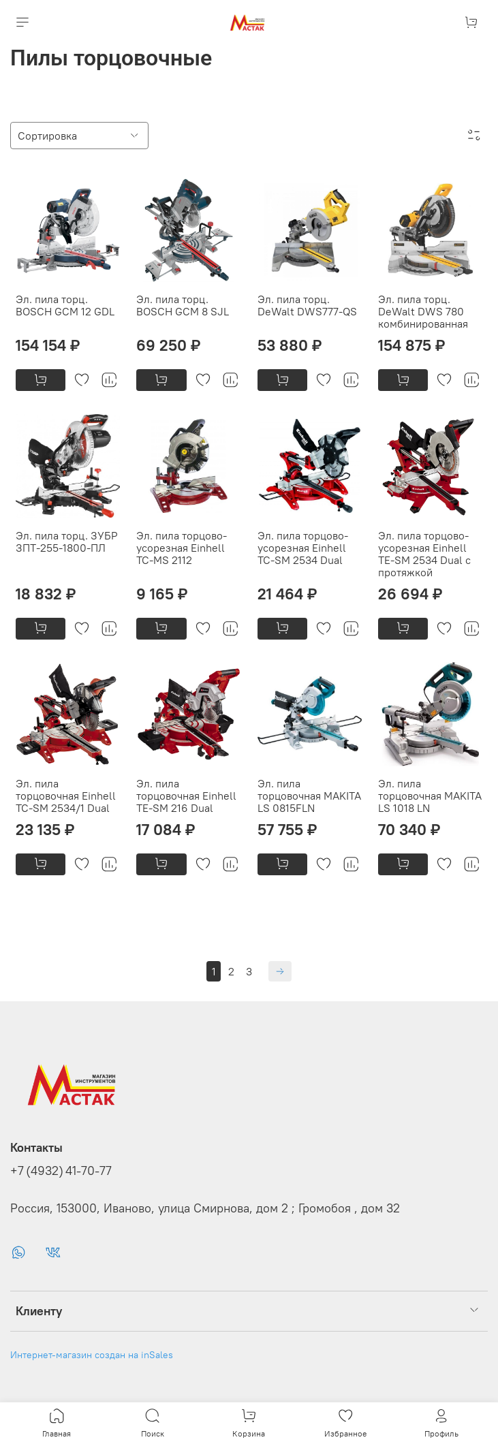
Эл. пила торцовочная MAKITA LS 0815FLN (309, 795)
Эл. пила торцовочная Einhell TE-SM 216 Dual (186, 795)
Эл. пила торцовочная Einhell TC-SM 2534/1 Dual (66, 795)
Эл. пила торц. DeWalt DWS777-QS (307, 305)
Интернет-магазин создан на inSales (91, 1355)
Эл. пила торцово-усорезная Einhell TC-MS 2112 (181, 548)
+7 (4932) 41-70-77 (61, 1170)
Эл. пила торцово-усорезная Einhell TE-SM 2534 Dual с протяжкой (424, 554)
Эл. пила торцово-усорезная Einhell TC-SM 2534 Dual (303, 548)
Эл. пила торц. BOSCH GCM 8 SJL (182, 305)
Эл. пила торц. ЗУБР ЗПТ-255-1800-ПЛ (67, 541)
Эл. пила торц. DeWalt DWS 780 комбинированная (423, 311)
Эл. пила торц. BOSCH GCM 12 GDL (65, 305)
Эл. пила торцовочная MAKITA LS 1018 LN (430, 795)
